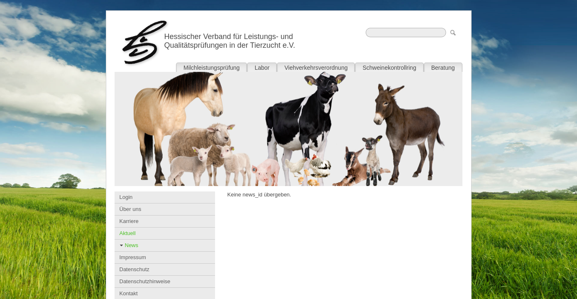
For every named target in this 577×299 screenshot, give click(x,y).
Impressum (133, 257)
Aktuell (128, 233)
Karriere (129, 221)
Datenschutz (134, 269)
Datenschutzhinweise (145, 281)
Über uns (131, 209)
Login (126, 197)
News (132, 245)
